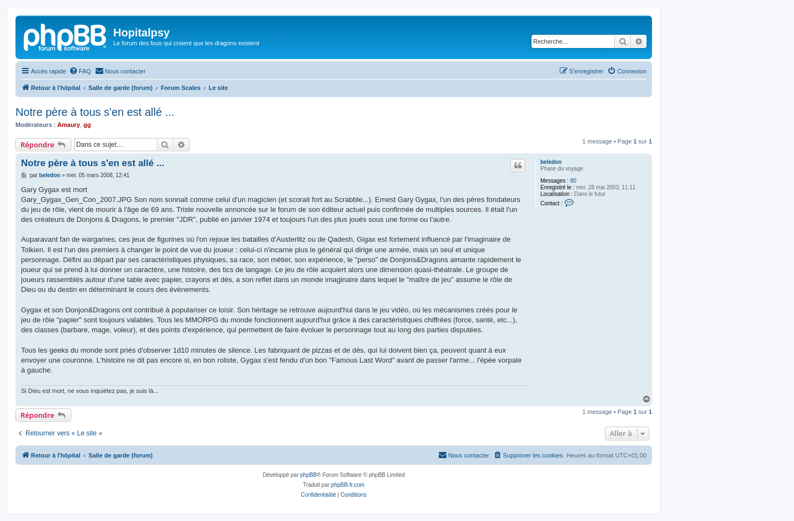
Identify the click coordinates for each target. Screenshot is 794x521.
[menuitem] (80, 71)
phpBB (308, 475)
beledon (550, 162)
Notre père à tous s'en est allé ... (94, 112)
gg (87, 124)
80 (573, 181)
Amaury (68, 124)
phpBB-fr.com (348, 485)
